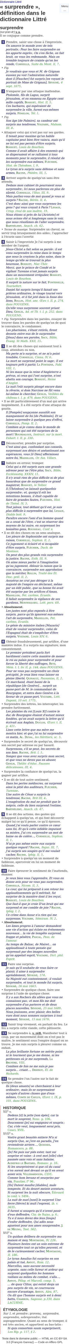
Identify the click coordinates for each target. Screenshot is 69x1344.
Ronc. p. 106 (41, 1119)
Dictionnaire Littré (11, 1)
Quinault (32, 678)
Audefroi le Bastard (21, 1163)
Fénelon (23, 113)
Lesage (55, 207)
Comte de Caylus (28, 1097)
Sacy (44, 337)
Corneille (22, 64)
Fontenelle (55, 282)
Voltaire (43, 124)
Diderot (37, 1070)
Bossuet (30, 102)
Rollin (18, 300)
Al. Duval (26, 737)
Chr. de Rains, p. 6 (44, 1214)
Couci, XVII (15, 1130)
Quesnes (44, 1144)
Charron (22, 1299)
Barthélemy (14, 225)
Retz (52, 663)
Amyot (30, 1262)
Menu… (64, 8)
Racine (20, 172)
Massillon (26, 458)
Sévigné (53, 82)
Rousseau (34, 529)
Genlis (18, 311)
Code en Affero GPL (50, 1342)
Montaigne (36, 1240)
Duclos (40, 722)
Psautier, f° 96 (23, 1181)
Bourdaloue (23, 434)
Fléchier (50, 161)
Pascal (36, 937)
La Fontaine (45, 364)
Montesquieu (29, 602)
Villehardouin (33, 1174)
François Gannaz (22, 1342)
